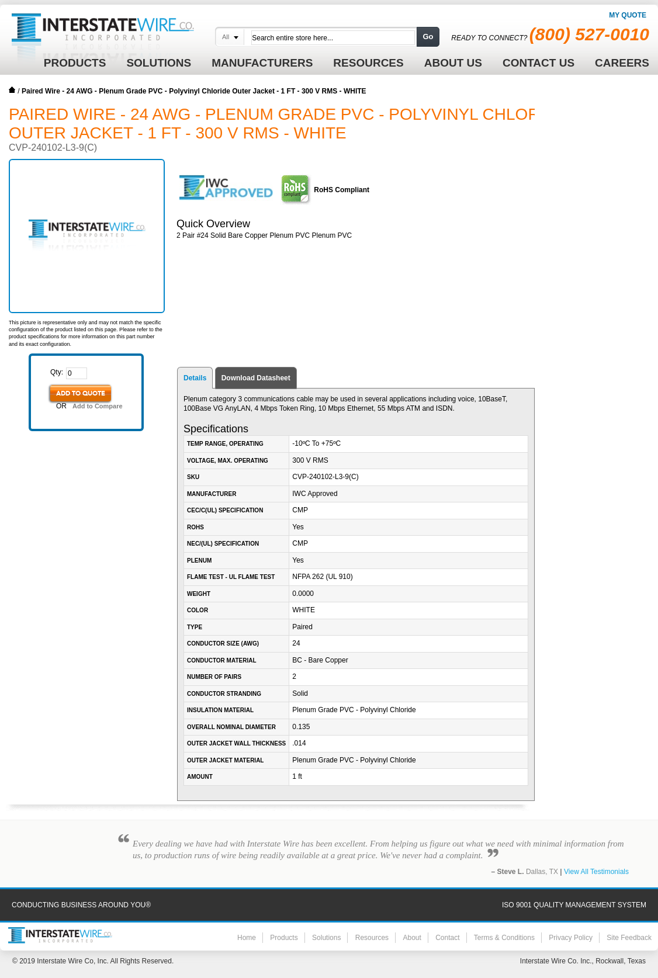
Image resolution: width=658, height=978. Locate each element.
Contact (447, 938)
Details (194, 378)
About (412, 938)
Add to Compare (97, 406)
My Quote (627, 15)
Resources (372, 938)
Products (283, 938)
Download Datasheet (255, 378)
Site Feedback (629, 938)
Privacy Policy (571, 938)
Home (12, 89)
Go (427, 36)
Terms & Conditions (504, 938)
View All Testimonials (596, 872)
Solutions (326, 938)
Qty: (56, 372)
